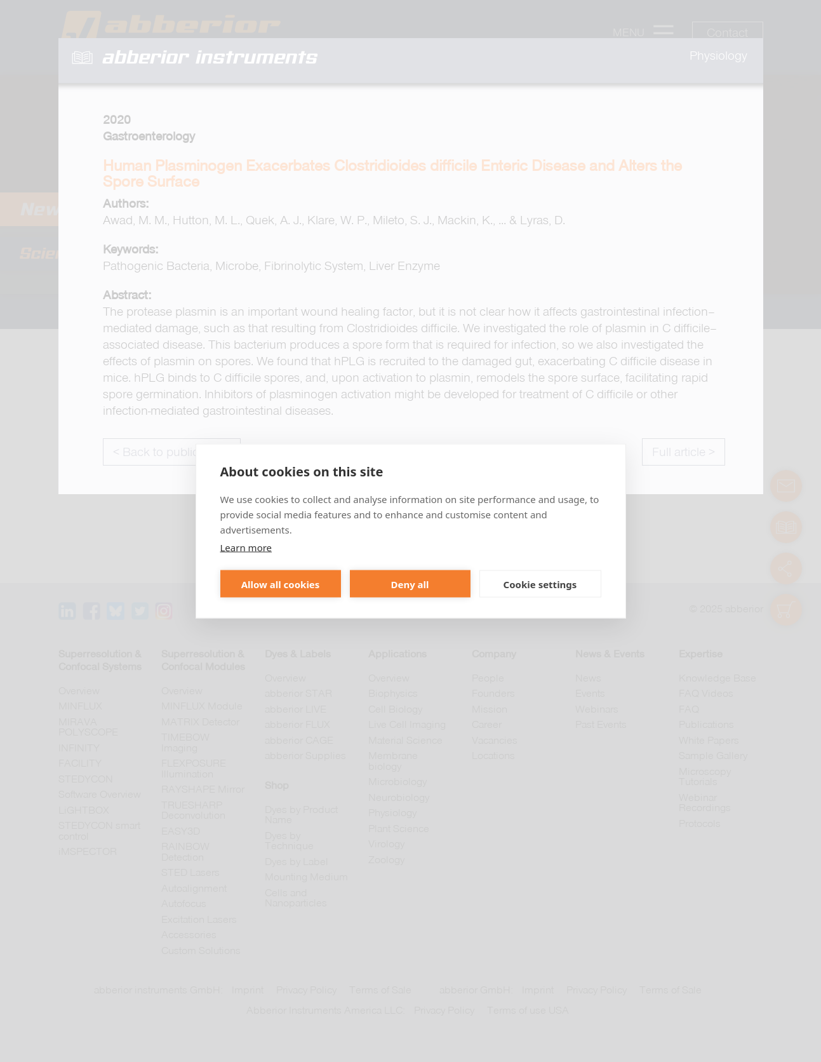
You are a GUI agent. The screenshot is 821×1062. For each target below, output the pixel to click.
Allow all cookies (280, 583)
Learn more (246, 547)
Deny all (409, 583)
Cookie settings (540, 583)
